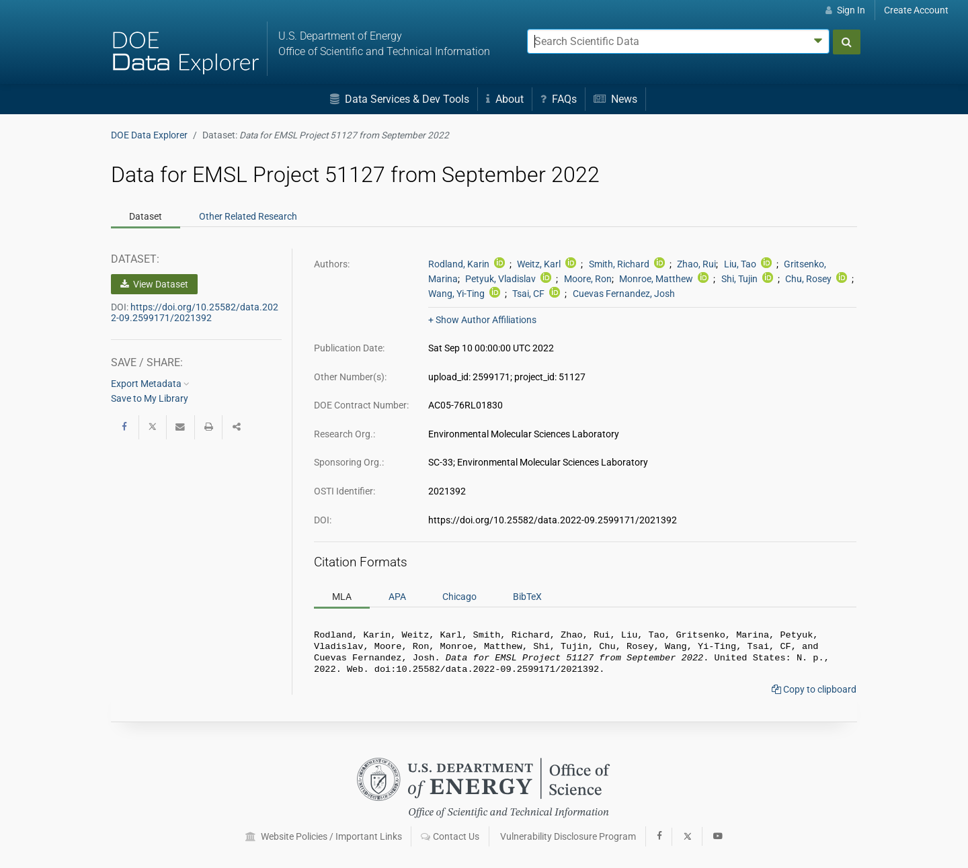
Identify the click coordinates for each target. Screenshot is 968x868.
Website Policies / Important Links (323, 836)
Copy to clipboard (814, 694)
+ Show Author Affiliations (482, 319)
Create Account (916, 10)
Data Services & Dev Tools (399, 99)
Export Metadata (150, 383)
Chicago (459, 596)
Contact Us (450, 836)
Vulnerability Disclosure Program (568, 836)
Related (248, 216)
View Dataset (154, 284)
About (505, 99)
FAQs (558, 99)
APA (397, 596)
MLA (342, 596)
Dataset (145, 216)
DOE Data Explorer (149, 135)
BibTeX (527, 596)
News (615, 99)
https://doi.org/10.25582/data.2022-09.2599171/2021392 (194, 312)
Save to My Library (149, 398)
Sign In (845, 10)
